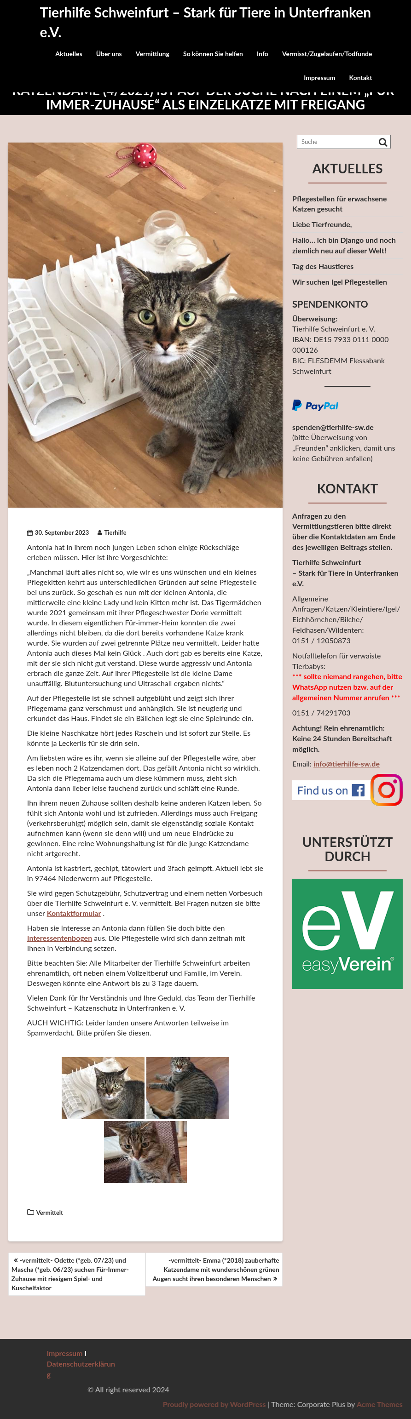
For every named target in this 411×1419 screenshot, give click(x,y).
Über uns (109, 53)
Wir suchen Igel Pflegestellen (339, 281)
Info (262, 53)
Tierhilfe (112, 532)
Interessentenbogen (59, 937)
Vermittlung (152, 53)
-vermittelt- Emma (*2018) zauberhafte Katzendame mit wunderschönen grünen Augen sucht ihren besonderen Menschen (215, 1269)
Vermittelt (49, 1212)
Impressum (319, 77)
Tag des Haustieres (322, 266)
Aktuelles (68, 53)
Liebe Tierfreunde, (322, 224)
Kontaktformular (74, 913)
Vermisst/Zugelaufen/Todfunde (327, 53)
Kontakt (360, 77)
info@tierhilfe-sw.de (346, 763)
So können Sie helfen (213, 53)
